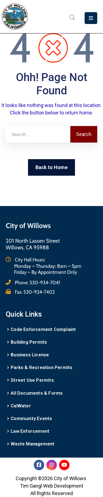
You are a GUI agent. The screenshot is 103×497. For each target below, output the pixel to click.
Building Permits (29, 342)
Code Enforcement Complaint (43, 329)
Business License (30, 354)
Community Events (31, 418)
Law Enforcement (30, 431)
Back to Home (51, 167)
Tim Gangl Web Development (51, 486)
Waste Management (32, 444)
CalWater (21, 405)
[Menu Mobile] (91, 18)
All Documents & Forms (37, 393)
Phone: (37, 282)
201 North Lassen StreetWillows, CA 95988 (33, 244)
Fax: (35, 292)
